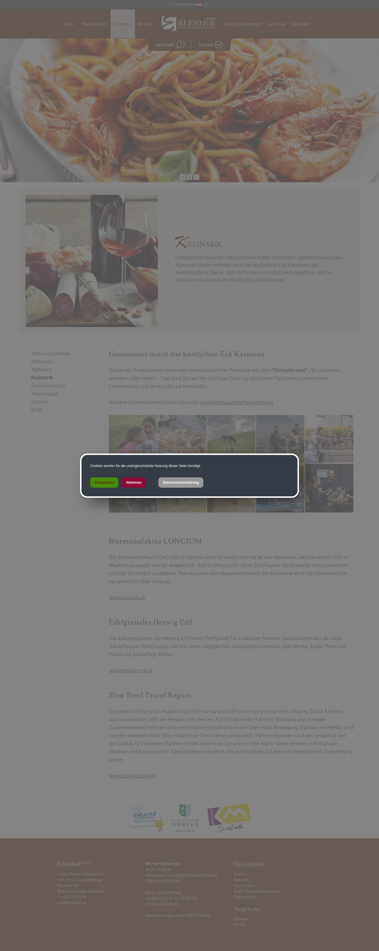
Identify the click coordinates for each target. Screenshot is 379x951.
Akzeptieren (104, 483)
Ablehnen (134, 483)
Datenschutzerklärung (181, 483)
